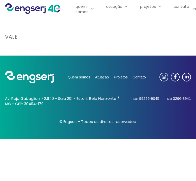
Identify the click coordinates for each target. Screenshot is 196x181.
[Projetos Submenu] (159, 6)
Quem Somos (82, 9)
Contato (181, 6)
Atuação (114, 6)
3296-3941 (179, 98)
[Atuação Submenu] (126, 6)
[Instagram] (163, 77)
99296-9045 (146, 98)
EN (194, 9)
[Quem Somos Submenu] (92, 9)
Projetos (148, 6)
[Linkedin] (186, 77)
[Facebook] (175, 77)
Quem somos (79, 77)
